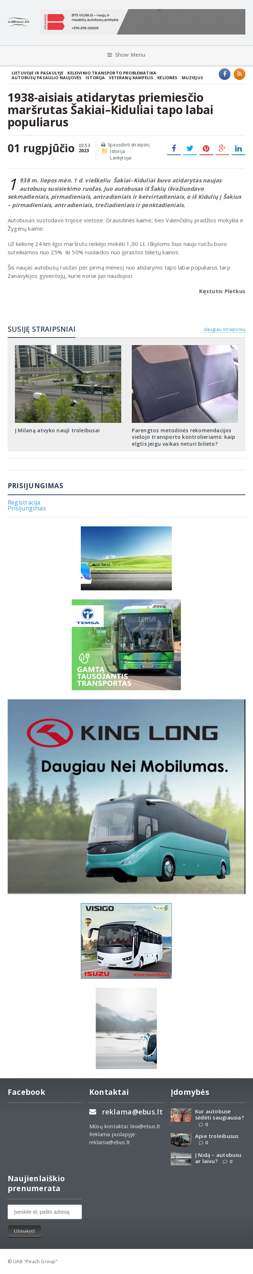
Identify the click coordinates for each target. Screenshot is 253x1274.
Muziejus (192, 78)
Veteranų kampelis (131, 78)
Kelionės (167, 78)
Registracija (24, 502)
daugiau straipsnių (224, 329)
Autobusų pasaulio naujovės (47, 78)
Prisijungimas (27, 508)
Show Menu (126, 54)
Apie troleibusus (216, 1136)
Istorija (95, 78)
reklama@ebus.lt (132, 1112)
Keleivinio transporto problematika (111, 73)
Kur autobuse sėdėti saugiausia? (219, 1114)
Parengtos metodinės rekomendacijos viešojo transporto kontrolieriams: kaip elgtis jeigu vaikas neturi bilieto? (183, 437)
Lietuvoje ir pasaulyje (38, 73)
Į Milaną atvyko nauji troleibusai (57, 430)
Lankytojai (120, 158)
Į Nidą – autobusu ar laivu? (218, 1158)
